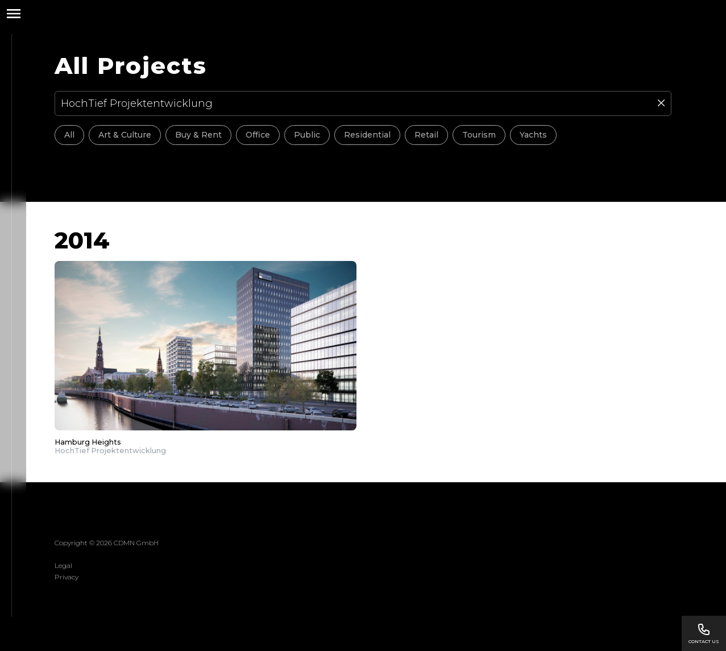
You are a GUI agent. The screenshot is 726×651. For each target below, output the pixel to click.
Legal (63, 565)
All (69, 135)
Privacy (66, 577)
